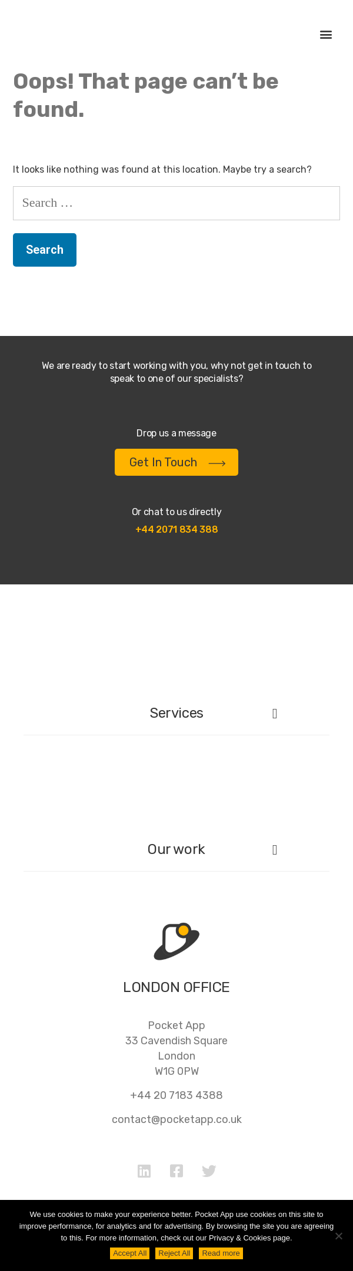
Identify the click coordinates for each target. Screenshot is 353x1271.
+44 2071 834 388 (176, 529)
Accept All (129, 1253)
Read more (220, 1253)
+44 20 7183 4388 (176, 1095)
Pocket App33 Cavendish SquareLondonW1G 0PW (176, 1048)
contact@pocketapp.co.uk (177, 1119)
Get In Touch (177, 462)
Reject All (174, 1253)
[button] (325, 34)
